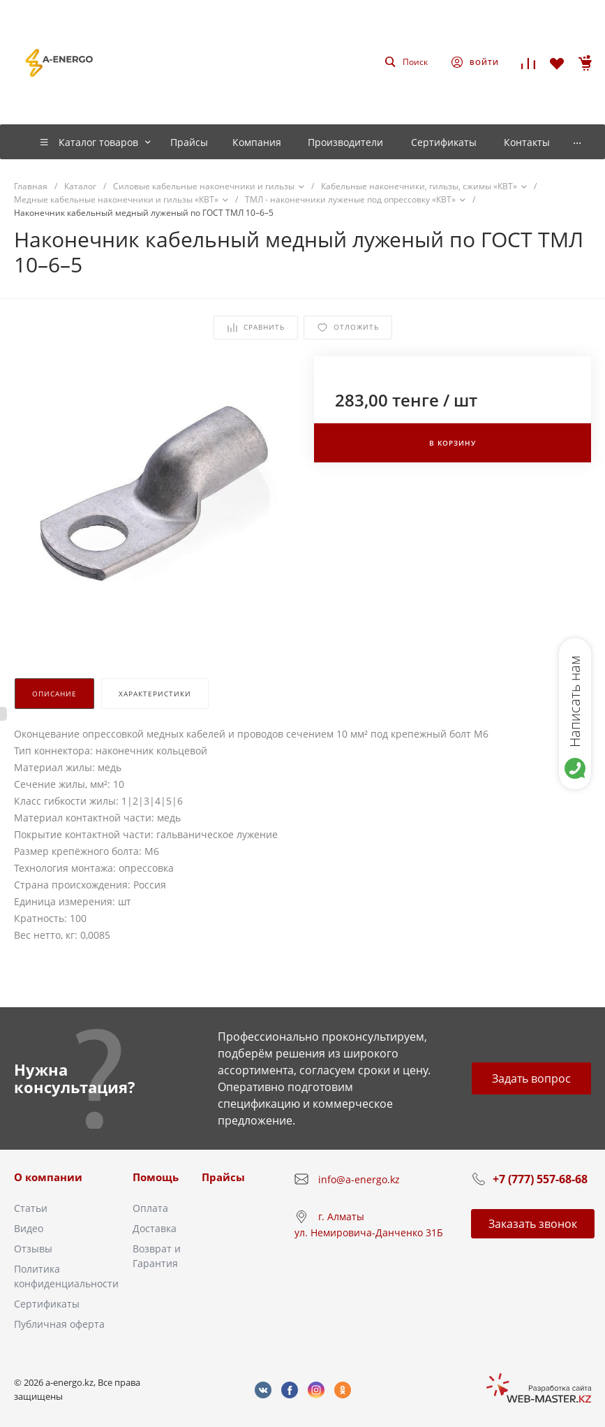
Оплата (150, 1208)
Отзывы (33, 1248)
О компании (48, 1177)
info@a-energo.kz (359, 1179)
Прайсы (223, 1177)
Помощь (156, 1177)
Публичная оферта (59, 1324)
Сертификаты (47, 1303)
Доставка (155, 1228)
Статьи (30, 1208)
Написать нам (574, 701)
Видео (28, 1228)
